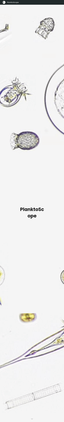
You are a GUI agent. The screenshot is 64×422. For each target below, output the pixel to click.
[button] (32, 419)
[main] (32, 213)
